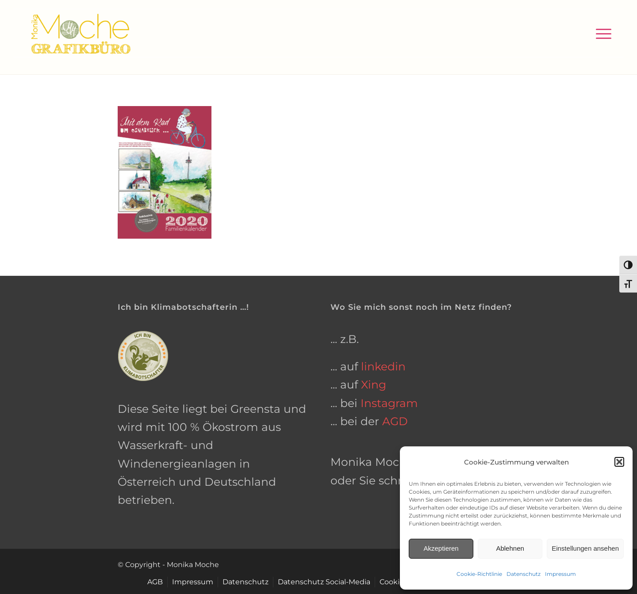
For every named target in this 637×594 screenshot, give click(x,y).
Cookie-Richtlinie (479, 574)
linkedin (383, 366)
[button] (619, 461)
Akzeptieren (440, 548)
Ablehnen (510, 548)
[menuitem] (600, 33)
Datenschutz (524, 574)
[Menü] (600, 33)
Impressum (560, 574)
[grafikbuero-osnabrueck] (80, 33)
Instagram (389, 403)
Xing (373, 384)
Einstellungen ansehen (585, 548)
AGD (395, 421)
